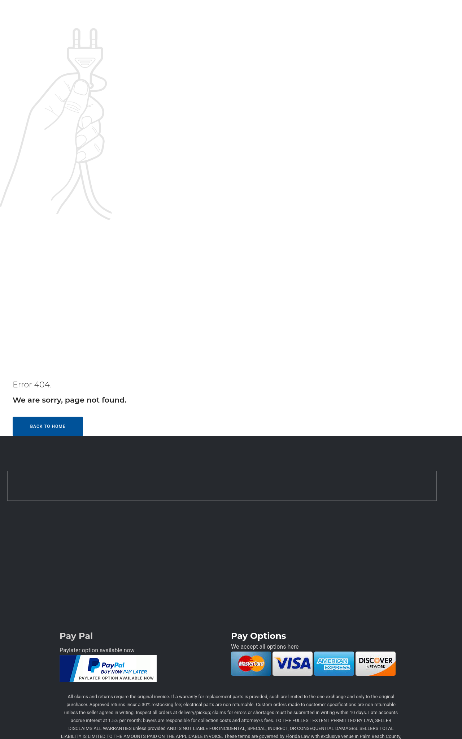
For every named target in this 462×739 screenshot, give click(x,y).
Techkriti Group (294, 725)
